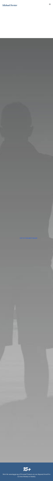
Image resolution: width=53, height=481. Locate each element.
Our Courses (25, 469)
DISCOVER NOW (26, 268)
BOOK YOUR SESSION (26, 424)
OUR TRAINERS (26, 74)
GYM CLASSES (26, 110)
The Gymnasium (26, 467)
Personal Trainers (26, 464)
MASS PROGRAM (26, 146)
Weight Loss (25, 471)
